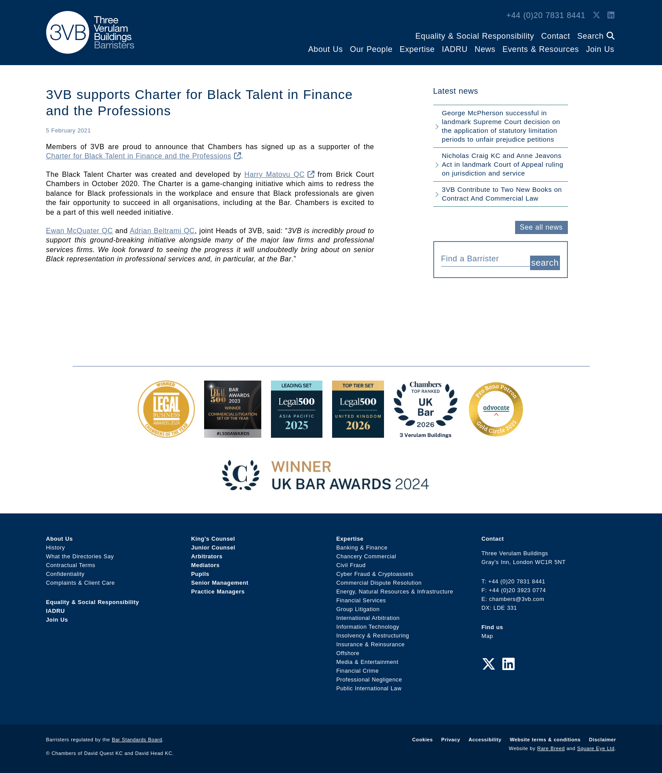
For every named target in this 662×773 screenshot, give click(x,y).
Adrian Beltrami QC (162, 230)
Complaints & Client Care (80, 582)
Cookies (422, 739)
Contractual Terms (70, 565)
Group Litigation (358, 609)
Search (595, 36)
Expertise (417, 49)
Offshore (348, 653)
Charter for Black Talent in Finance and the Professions (143, 156)
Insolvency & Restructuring (373, 635)
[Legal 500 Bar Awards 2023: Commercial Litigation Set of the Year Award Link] (232, 433)
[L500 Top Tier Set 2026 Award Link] (358, 433)
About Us (325, 49)
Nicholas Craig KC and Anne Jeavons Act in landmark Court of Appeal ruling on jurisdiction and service (502, 164)
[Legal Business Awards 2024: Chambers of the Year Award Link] (166, 433)
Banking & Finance (362, 547)
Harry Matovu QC (280, 174)
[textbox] (482, 259)
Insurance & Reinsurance (370, 644)
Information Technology (367, 626)
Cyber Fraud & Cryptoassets (374, 574)
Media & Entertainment (367, 662)
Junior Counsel (213, 547)
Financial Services (361, 600)
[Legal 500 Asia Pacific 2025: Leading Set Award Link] (297, 433)
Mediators (205, 565)
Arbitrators (207, 556)
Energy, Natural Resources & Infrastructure (395, 591)
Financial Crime (357, 670)
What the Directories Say (80, 556)
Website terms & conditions (545, 739)
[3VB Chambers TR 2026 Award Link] (425, 433)
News (485, 49)
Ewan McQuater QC (79, 230)
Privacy (450, 739)
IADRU (455, 49)
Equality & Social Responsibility (474, 36)
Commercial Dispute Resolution (379, 582)
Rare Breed (551, 748)
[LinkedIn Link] (610, 15)
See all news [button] (541, 227)
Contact (555, 36)
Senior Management (220, 582)
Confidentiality (65, 574)
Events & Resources (540, 49)
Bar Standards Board (137, 739)
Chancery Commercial (366, 556)
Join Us (600, 49)
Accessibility (484, 739)
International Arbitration (368, 618)
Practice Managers (218, 591)
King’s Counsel (213, 538)
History (55, 547)
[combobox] (485, 258)
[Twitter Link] (596, 15)
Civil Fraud (351, 565)
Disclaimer (602, 739)
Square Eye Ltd (595, 748)
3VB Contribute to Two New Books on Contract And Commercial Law (502, 194)
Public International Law (369, 688)
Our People (371, 49)
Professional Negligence (369, 679)
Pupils (200, 574)
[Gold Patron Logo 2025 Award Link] (495, 433)
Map (487, 636)
